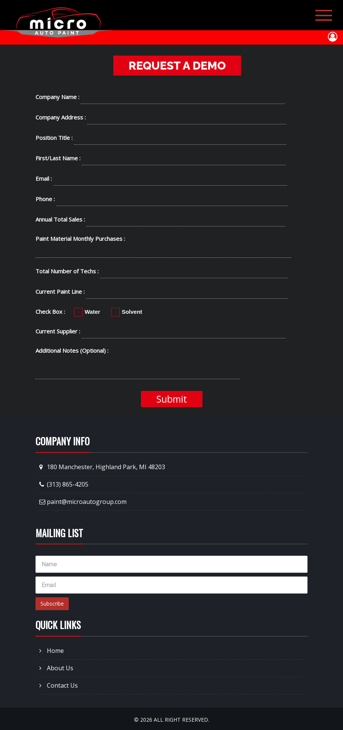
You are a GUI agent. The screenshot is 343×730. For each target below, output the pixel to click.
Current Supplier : (58, 331)
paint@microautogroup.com (83, 502)
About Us (56, 668)
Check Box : (50, 311)
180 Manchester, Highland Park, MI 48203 (102, 467)
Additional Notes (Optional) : (72, 350)
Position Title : (54, 137)
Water (87, 311)
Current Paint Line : (60, 291)
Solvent (126, 311)
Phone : (45, 199)
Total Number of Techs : (67, 271)
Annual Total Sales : (60, 219)
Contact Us (58, 685)
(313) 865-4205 (63, 484)
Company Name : (57, 97)
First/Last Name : (58, 158)
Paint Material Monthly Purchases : (80, 238)
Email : (44, 178)
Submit (171, 398)
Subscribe (52, 603)
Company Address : (61, 117)
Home (51, 650)
